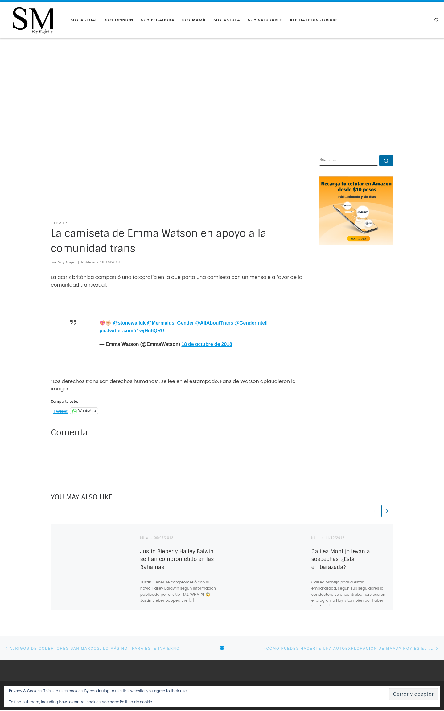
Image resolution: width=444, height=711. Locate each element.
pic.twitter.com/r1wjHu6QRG (132, 330)
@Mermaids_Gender (170, 323)
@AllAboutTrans (214, 323)
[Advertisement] (222, 85)
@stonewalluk (129, 323)
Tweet (60, 410)
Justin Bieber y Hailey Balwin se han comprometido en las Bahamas (177, 559)
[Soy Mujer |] (33, 19)
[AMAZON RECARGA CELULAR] (356, 210)
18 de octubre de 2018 (206, 344)
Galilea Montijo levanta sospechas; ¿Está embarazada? (340, 559)
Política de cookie (136, 702)
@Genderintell (251, 323)
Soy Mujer (67, 262)
